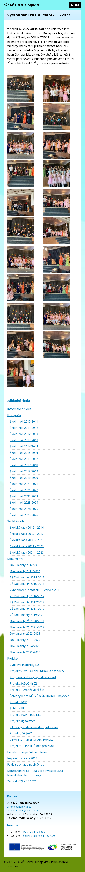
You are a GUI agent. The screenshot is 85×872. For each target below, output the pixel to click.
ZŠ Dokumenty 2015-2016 (27, 584)
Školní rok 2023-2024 (24, 503)
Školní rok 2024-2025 (24, 509)
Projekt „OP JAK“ (21, 733)
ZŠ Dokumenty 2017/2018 (27, 602)
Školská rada (15, 521)
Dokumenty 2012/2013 (25, 565)
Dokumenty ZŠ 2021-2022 (27, 627)
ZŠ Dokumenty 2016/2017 (27, 596)
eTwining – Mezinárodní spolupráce (34, 727)
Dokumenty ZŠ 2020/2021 (27, 621)
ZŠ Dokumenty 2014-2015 (27, 577)
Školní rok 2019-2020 (24, 478)
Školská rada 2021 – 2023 (27, 546)
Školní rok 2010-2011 (24, 421)
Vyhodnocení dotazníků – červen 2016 (35, 590)
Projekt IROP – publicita (25, 715)
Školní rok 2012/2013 (24, 434)
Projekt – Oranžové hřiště (27, 690)
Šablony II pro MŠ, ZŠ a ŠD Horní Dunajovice (39, 696)
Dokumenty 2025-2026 (25, 652)
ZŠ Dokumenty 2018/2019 (27, 609)
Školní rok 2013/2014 (24, 440)
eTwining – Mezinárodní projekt (31, 740)
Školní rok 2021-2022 (24, 490)
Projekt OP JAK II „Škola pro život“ (32, 746)
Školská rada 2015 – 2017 (27, 534)
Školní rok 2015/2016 (24, 453)
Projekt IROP (18, 702)
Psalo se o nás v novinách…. (25, 764)
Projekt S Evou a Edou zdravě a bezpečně (37, 671)
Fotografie (14, 415)
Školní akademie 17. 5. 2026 (39, 835)
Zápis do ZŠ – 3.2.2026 (21, 781)
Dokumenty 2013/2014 (25, 571)
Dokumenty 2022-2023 (25, 634)
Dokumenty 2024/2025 (25, 646)
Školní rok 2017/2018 (24, 465)
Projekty (12, 658)
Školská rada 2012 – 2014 (27, 527)
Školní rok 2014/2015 (24, 446)
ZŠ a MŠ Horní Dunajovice (22, 5)
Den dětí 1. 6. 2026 (34, 832)
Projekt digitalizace (22, 721)
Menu (75, 5)
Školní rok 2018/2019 (24, 471)
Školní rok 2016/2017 (24, 459)
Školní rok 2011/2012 (24, 428)
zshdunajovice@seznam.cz (22, 810)
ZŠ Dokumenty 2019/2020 (27, 615)
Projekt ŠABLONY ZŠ (24, 683)
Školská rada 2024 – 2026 (27, 552)
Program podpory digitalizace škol (33, 677)
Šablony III (17, 708)
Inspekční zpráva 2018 (22, 758)
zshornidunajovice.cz (19, 806)
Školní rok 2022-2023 (24, 496)
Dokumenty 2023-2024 (25, 640)
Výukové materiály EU (24, 665)
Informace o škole (19, 409)
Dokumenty (15, 559)
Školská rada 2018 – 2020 (27, 540)
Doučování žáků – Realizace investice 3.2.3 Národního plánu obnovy (35, 773)
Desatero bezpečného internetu (28, 752)
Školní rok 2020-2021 (24, 484)
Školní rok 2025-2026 (24, 515)
